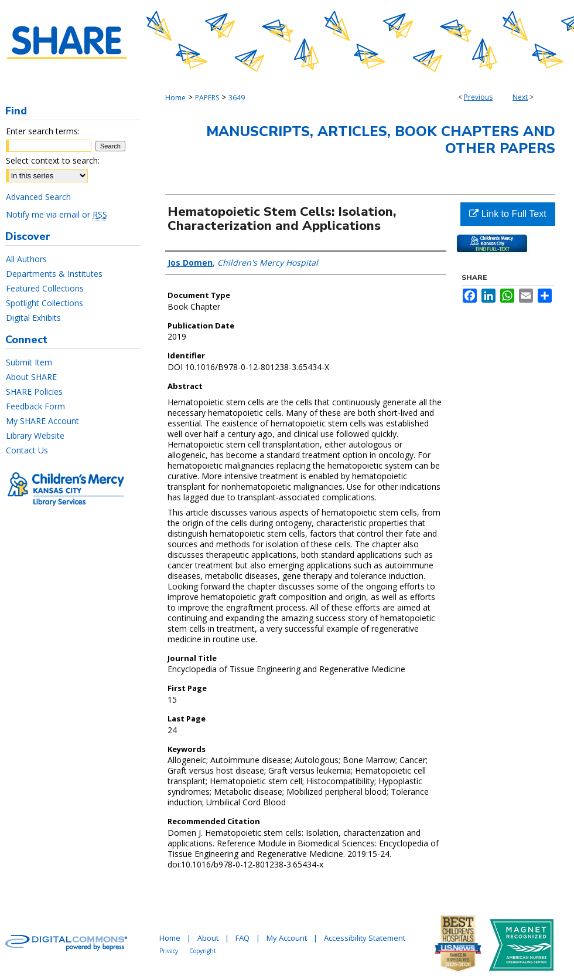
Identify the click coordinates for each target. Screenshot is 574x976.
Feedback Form (35, 406)
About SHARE (31, 376)
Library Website (35, 435)
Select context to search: (53, 160)
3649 (236, 98)
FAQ (242, 938)
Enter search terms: (43, 131)
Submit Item (29, 362)
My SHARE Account (42, 420)
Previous (478, 97)
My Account (286, 938)
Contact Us (27, 450)
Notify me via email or (56, 214)
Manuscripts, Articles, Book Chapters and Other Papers (380, 140)
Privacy (168, 951)
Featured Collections (45, 288)
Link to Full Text (507, 214)
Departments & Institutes (54, 273)
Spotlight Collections (44, 303)
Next (520, 97)
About (207, 938)
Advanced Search (38, 196)
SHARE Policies (34, 391)
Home (175, 98)
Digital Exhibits (33, 317)
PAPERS (207, 98)
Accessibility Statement (364, 938)
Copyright (202, 951)
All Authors (26, 259)
